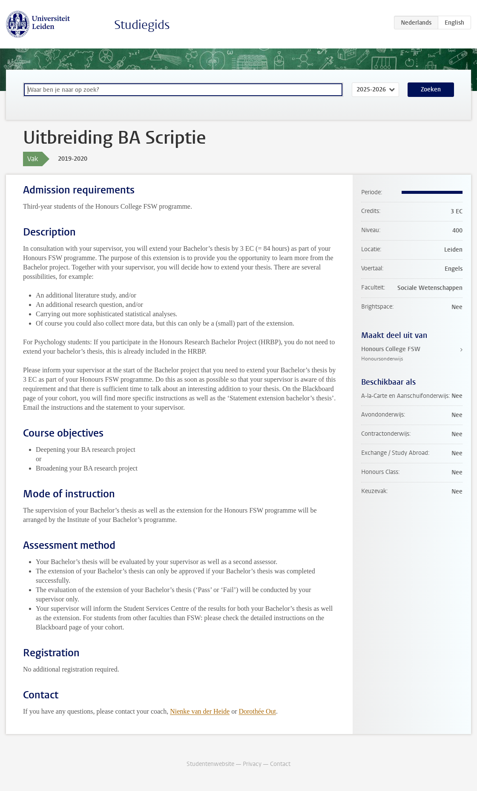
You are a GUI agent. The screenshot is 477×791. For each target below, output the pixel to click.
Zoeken (431, 89)
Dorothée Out (257, 711)
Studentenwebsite (210, 764)
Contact (280, 764)
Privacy (252, 764)
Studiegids (142, 25)
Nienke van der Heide (200, 711)
